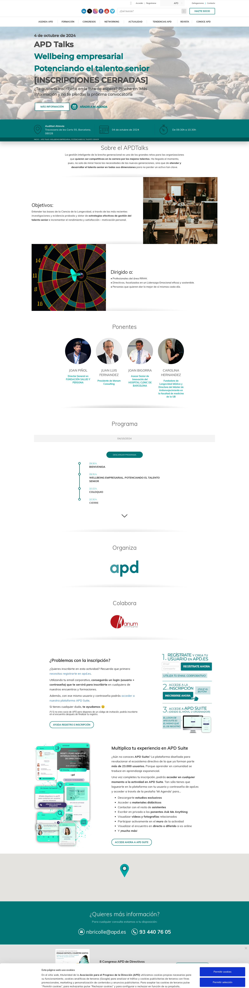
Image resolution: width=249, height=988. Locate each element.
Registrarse (151, 3)
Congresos (89, 21)
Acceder (139, 3)
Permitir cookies (222, 952)
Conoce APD (203, 21)
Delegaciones (198, 3)
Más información (52, 106)
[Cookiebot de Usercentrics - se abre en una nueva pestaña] (20, 981)
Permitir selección (222, 963)
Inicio (36, 139)
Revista (184, 21)
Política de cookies (168, 971)
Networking (111, 21)
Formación (68, 21)
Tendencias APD (162, 21)
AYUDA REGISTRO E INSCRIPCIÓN (71, 724)
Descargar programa (124, 455)
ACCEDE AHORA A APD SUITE (131, 842)
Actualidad (135, 21)
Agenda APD (45, 21)
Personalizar (169, 981)
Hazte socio (202, 11)
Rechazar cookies (222, 973)
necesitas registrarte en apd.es (70, 673)
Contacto (211, 3)
